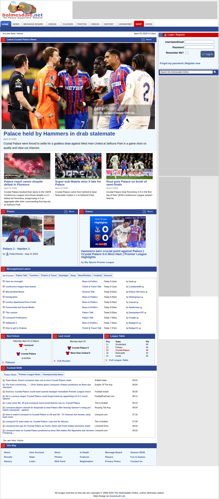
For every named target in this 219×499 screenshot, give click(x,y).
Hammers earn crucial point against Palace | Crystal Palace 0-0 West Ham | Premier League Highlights (114, 254)
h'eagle (132, 318)
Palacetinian (16, 254)
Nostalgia (63, 275)
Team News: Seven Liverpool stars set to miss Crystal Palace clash (38, 380)
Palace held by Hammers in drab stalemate (59, 134)
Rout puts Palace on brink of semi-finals (126, 183)
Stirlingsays (135, 297)
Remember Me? (175, 52)
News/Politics (85, 275)
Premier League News (29, 374)
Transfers (34, 275)
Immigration (11, 297)
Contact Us (136, 461)
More (149, 39)
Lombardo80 (135, 287)
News (58, 452)
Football (98, 275)
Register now (192, 63)
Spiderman (134, 307)
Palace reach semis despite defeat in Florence (23, 183)
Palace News (10, 375)
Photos (58, 457)
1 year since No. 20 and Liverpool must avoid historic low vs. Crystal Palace (43, 403)
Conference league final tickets (21, 287)
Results (8, 457)
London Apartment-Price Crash (21, 302)
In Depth (84, 452)
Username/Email (174, 42)
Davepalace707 (136, 312)
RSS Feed (60, 461)
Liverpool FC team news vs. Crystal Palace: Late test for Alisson (37, 421)
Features (84, 457)
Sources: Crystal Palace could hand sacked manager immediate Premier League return (48, 392)
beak (131, 281)
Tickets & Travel (49, 275)
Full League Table (118, 360)
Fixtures (10, 362)
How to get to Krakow (16, 328)
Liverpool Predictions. (16, 318)
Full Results (63, 361)
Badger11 (133, 323)
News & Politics (90, 281)
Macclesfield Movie (15, 292)
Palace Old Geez (137, 292)
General (108, 275)
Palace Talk (21, 275)
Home (7, 452)
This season (12, 312)
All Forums (8, 276)
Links (32, 461)
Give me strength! (14, 281)
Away (73, 275)
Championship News (53, 374)
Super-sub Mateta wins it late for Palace (78, 183)
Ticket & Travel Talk (91, 287)
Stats (32, 457)
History (8, 461)
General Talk (88, 292)
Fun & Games (137, 457)
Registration (86, 461)
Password (178, 47)
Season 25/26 (137, 452)
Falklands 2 (11, 323)
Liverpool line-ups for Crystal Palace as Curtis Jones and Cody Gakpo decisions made (48, 426)
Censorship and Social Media (20, 307)
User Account (36, 452)
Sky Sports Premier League (99, 262)
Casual (132, 302)
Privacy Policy (113, 461)
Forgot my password (171, 63)
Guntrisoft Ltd (117, 496)
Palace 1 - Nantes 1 (16, 248)
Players (109, 457)
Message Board (113, 452)
